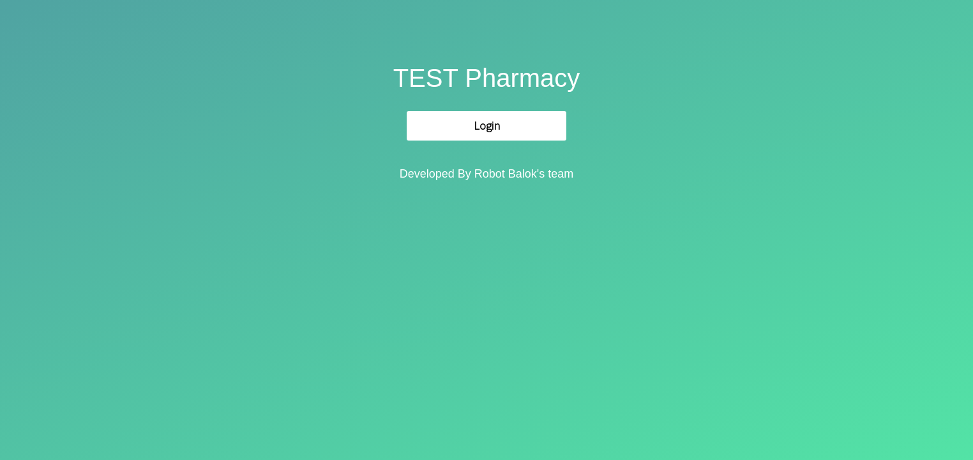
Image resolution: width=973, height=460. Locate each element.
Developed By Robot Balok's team (487, 173)
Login (487, 125)
